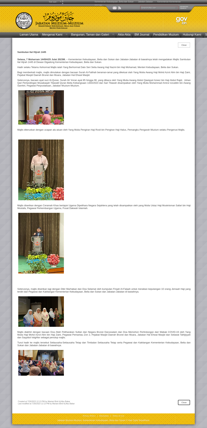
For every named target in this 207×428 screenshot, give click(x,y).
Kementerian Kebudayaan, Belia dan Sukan (114, 2)
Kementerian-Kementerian (169, 2)
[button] (176, 8)
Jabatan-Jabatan (145, 2)
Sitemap (98, 5)
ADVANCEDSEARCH (184, 7)
